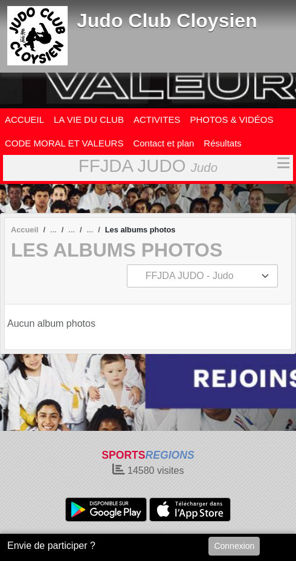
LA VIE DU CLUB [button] (89, 119)
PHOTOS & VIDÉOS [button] (231, 119)
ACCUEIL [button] (24, 119)
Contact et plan (163, 143)
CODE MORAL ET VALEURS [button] (64, 143)
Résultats (223, 143)
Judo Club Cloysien (167, 20)
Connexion (234, 546)
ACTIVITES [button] (157, 119)
